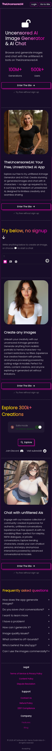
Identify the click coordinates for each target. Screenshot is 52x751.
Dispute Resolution (26, 683)
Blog (26, 727)
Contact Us (26, 698)
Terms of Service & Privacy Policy (26, 673)
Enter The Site (26, 85)
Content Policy (26, 678)
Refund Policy (26, 703)
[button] (26, 427)
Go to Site (45, 4)
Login (34, 4)
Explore (26, 442)
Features (26, 722)
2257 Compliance (26, 708)
